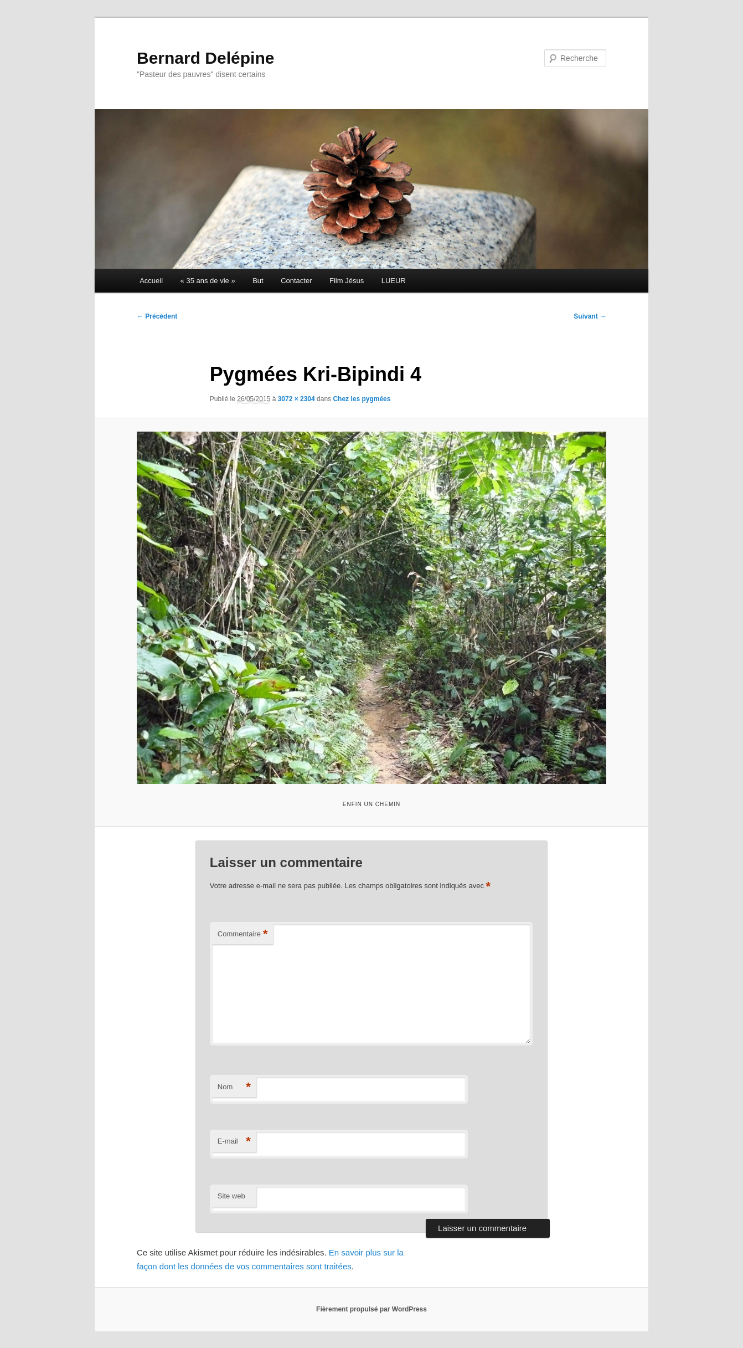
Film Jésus (346, 280)
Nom (234, 1087)
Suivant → (590, 316)
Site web (231, 1196)
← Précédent (157, 316)
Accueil (151, 280)
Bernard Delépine (205, 58)
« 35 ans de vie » (207, 280)
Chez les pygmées (361, 399)
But (258, 280)
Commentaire (243, 934)
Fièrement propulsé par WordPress (371, 1309)
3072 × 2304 (296, 399)
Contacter (296, 280)
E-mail (234, 1142)
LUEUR (393, 280)
